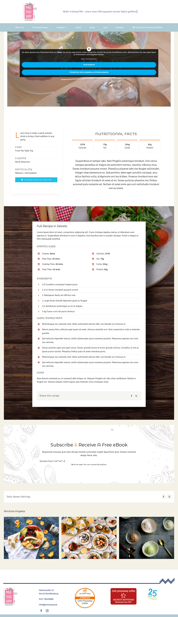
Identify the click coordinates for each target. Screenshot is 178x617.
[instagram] (47, 610)
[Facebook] (131, 396)
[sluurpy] (85, 589)
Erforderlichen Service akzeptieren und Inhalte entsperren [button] (89, 72)
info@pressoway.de (48, 604)
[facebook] (41, 610)
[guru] (123, 589)
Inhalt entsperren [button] (89, 65)
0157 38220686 (46, 599)
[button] (6, 538)
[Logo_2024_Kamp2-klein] (30, 4)
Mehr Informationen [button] (89, 59)
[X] (136, 396)
